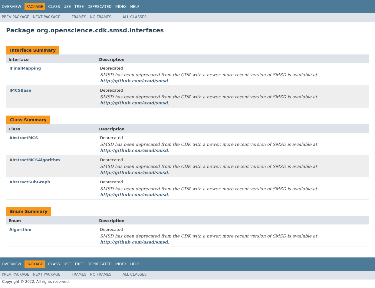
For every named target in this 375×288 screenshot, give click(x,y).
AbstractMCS (23, 138)
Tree (79, 7)
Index (121, 7)
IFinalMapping (25, 68)
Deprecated (99, 7)
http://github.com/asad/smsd (134, 80)
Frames (79, 17)
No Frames (100, 17)
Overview (11, 7)
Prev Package (15, 17)
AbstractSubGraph (29, 182)
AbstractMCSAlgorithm (34, 160)
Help (135, 7)
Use (67, 7)
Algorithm (20, 229)
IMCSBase (20, 90)
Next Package (47, 17)
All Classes (134, 17)
